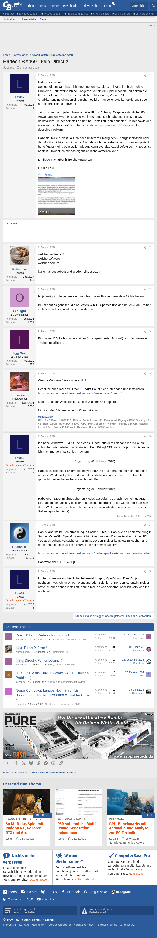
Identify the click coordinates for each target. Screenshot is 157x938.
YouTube (48, 899)
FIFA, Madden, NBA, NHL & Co (65, 664)
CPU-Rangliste (122, 14)
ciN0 (141, 675)
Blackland (138, 663)
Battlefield (58, 652)
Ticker (32, 6)
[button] (18, 19)
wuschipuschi (23, 652)
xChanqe (20, 682)
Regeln (44, 19)
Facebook (73, 892)
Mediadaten (39, 925)
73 (61, 839)
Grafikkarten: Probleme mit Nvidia (66, 682)
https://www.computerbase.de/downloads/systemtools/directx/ (80, 393)
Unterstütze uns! (145, 14)
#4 (150, 331)
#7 (150, 525)
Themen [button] (54, 6)
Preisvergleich (90, 6)
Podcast (9, 14)
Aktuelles (9, 19)
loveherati (21, 639)
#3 (150, 289)
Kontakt (24, 925)
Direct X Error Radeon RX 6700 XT (43, 635)
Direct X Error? (35, 648)
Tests (42, 6)
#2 (150, 247)
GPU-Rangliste (101, 14)
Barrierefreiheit (107, 925)
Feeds (12, 892)
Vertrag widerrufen (60, 925)
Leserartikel (29, 19)
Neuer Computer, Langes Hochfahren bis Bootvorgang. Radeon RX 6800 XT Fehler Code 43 (52, 695)
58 (9, 839)
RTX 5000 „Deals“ (28, 14)
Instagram (123, 892)
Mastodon (15, 899)
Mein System (45, 417)
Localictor (21, 704)
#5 (150, 373)
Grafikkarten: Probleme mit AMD (69, 639)
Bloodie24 (138, 650)
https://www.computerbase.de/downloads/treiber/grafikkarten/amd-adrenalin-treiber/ (94, 553)
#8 (150, 571)
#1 (150, 75)
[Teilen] (144, 75)
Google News (98, 892)
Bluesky (51, 892)
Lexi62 (10, 67)
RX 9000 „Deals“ (53, 14)
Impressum (10, 925)
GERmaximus (136, 693)
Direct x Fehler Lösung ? (44, 660)
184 (113, 839)
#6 (150, 436)
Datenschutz (127, 925)
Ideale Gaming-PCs (77, 14)
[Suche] (153, 6)
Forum (107, 6)
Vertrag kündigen (84, 925)
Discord (31, 892)
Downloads (70, 6)
